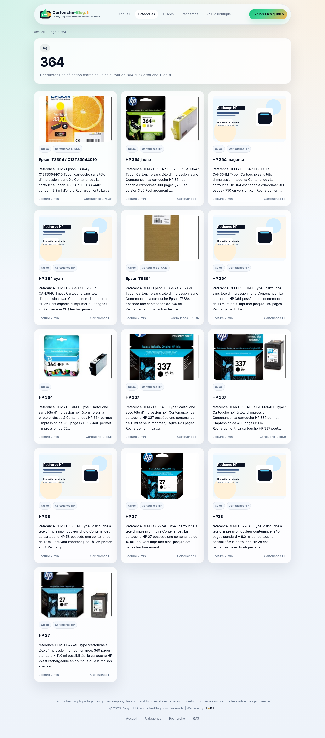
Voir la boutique (218, 14)
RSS (196, 718)
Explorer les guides (268, 14)
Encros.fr (176, 708)
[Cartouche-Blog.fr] (69, 14)
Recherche (190, 14)
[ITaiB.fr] (210, 708)
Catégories (146, 14)
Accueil (124, 14)
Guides (168, 14)
